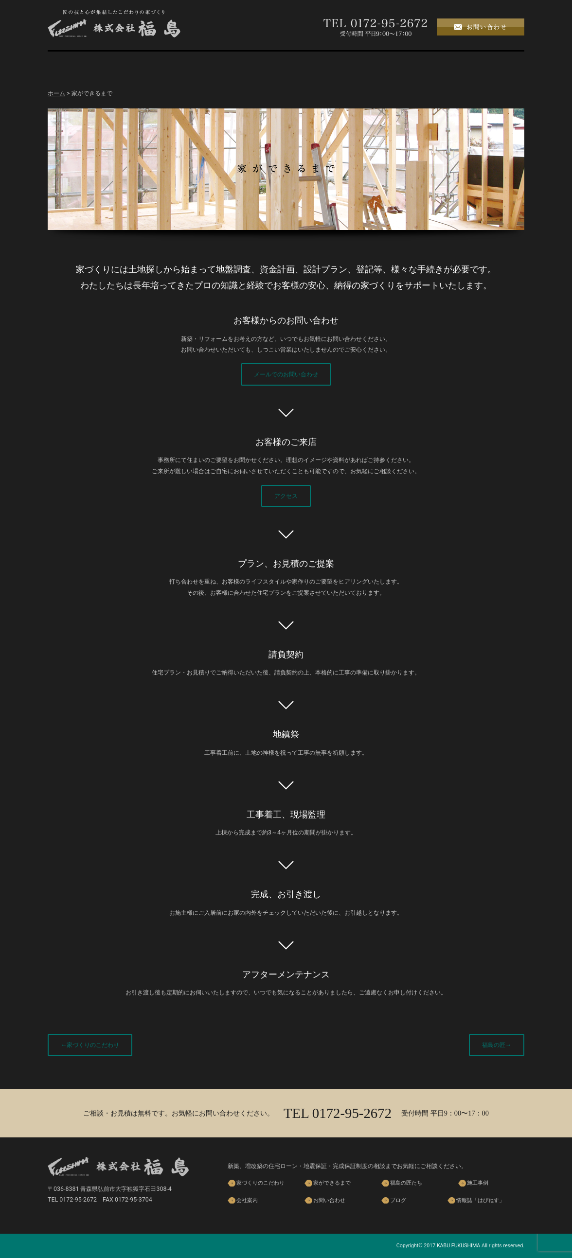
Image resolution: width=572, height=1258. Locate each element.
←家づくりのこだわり (90, 1044)
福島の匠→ (496, 1044)
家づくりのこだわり (150, 65)
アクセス (286, 495)
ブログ (490, 65)
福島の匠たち (286, 65)
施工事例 (354, 65)
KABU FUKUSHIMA (458, 1245)
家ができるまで (218, 65)
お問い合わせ (329, 1200)
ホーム (82, 65)
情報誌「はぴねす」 (480, 1200)
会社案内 (422, 65)
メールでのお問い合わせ (286, 374)
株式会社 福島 (114, 23)
